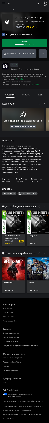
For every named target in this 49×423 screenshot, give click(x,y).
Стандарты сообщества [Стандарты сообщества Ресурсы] (11, 341)
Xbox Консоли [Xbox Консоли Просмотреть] (7, 308)
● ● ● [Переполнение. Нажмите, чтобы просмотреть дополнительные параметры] (43, 53)
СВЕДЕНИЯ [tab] (10, 94)
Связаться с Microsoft (10, 406)
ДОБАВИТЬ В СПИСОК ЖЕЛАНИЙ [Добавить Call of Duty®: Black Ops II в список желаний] (19, 53)
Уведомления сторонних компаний (14, 414)
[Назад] (39, 104)
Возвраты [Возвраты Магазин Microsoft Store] (6, 366)
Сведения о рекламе (34, 414)
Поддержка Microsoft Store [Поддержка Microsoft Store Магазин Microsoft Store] (12, 362)
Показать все (30, 206)
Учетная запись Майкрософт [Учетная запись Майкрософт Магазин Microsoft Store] (12, 358)
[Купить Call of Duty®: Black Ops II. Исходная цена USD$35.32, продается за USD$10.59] (24, 43)
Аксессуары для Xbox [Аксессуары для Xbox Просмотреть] (10, 321)
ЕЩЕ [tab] (40, 94)
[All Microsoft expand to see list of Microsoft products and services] (3, 3)
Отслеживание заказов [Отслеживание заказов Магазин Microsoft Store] (10, 370)
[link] (13, 228)
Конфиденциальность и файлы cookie (31, 406)
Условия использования (11, 410)
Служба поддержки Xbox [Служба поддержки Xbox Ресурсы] (11, 333)
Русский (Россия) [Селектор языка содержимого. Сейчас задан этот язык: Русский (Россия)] (12, 390)
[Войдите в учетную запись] (45, 3)
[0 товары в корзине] (38, 3)
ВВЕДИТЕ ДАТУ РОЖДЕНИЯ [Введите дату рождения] (23, 127)
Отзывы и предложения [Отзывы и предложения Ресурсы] (11, 337)
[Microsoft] (24, 2)
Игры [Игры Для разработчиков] (5, 382)
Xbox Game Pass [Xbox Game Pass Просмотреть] (8, 317)
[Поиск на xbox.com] (9, 3)
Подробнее (20, 79)
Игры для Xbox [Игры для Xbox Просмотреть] (8, 312)
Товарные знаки (26, 410)
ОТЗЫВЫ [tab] (26, 94)
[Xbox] (7, 9)
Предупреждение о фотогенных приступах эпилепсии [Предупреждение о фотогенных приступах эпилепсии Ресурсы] (20, 345)
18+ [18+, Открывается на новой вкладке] (14, 65)
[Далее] (44, 104)
